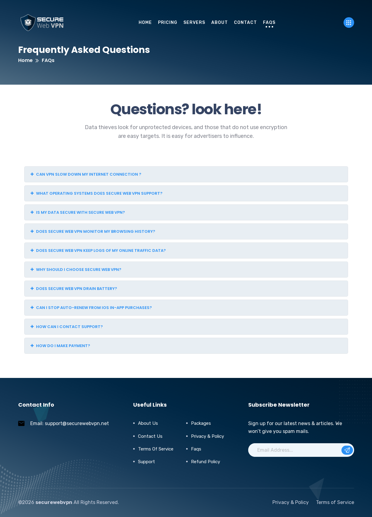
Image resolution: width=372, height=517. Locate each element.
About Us (148, 423)
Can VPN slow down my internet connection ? (86, 174)
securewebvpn (53, 502)
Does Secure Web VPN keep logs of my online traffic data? (98, 250)
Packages (201, 423)
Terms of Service (155, 449)
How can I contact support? (67, 327)
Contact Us (150, 436)
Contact (245, 22)
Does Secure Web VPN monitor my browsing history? (93, 231)
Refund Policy (205, 461)
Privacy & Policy (207, 436)
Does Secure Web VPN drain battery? (74, 288)
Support (146, 461)
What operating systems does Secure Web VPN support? (97, 193)
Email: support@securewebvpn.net (69, 423)
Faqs (196, 449)
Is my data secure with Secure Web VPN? (78, 212)
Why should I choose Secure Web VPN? (76, 269)
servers (194, 22)
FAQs (269, 22)
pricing (167, 22)
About (219, 22)
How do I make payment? (60, 346)
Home (145, 22)
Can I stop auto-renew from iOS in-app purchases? (91, 308)
